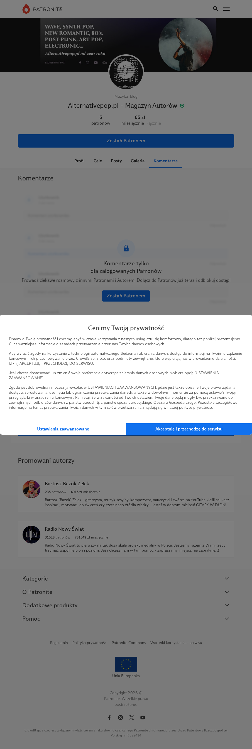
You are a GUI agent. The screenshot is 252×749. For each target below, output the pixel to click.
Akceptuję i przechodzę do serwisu (188, 429)
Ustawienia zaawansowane (63, 429)
